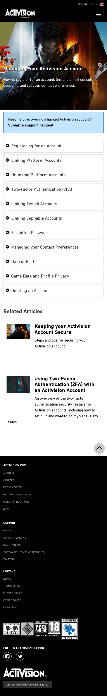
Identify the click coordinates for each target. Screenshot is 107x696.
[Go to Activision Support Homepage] (22, 14)
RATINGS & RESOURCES (17, 494)
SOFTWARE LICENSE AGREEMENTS (24, 552)
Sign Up (82, 4)
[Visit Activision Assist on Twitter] (20, 656)
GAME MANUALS (12, 545)
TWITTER (8, 559)
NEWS (6, 509)
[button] (102, 4)
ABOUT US (9, 473)
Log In (93, 4)
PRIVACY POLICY (12, 593)
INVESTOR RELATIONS (16, 502)
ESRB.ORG (9, 607)
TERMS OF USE (12, 586)
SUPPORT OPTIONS (14, 538)
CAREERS (9, 480)
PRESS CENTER (12, 487)
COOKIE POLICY (12, 600)
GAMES (7, 530)
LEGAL (7, 579)
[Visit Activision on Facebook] (7, 656)
